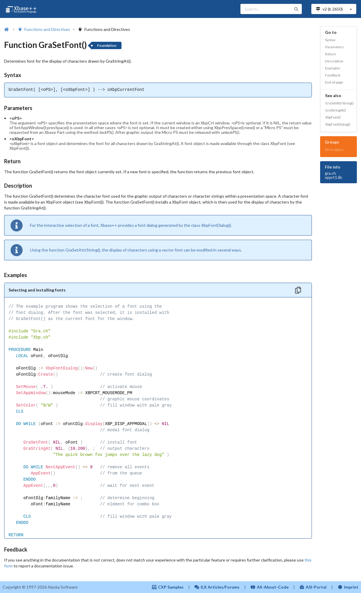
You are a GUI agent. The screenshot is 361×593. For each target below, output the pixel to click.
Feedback (332, 75)
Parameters (334, 47)
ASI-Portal (313, 586)
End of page (334, 82)
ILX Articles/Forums (217, 586)
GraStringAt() (335, 110)
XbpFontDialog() (337, 124)
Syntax (330, 40)
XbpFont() (333, 117)
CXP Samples (168, 586)
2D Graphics (334, 149)
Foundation (106, 45)
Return (330, 54)
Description (334, 61)
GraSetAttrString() (339, 103)
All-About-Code (269, 586)
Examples (332, 68)
